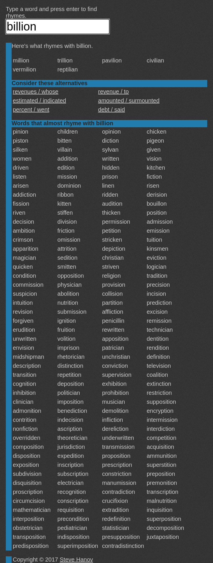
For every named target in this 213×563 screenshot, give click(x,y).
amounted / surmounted (129, 100)
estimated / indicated (39, 100)
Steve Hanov (76, 559)
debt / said (111, 109)
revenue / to (113, 91)
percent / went (31, 109)
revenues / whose (35, 91)
